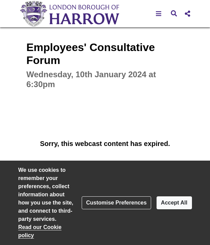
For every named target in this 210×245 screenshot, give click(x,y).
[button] (159, 13)
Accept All (174, 203)
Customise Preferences (116, 203)
